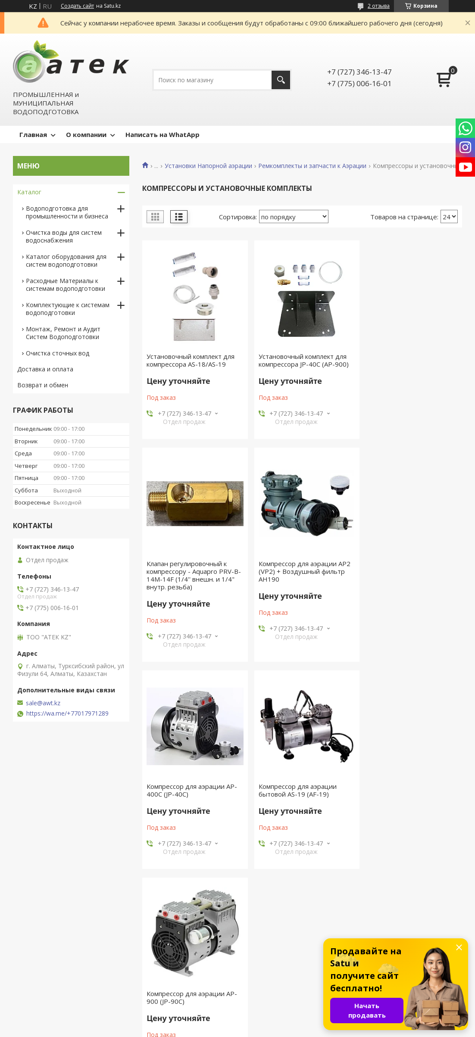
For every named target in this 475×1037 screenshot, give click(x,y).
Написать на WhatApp (162, 134)
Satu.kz (276, 1021)
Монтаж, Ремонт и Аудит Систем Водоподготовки (63, 333)
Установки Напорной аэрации (208, 166)
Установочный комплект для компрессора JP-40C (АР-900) (301, 360)
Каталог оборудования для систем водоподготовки (66, 260)
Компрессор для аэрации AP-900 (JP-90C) (192, 798)
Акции (25, 971)
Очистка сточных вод (57, 353)
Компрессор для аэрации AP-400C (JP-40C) (301, 583)
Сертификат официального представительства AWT (172, 983)
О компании (86, 134)
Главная (33, 134)
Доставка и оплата (45, 369)
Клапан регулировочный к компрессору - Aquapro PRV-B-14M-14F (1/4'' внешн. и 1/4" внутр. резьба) (408, 367)
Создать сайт (77, 6)
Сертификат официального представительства (172, 962)
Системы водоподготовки (285, 971)
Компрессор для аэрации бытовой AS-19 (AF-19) (403, 583)
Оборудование (268, 958)
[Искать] (281, 80)
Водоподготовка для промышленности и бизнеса (67, 212)
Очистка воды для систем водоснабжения (64, 236)
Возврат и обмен (42, 385)
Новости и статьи (43, 958)
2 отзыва (379, 5)
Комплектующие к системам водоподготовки (67, 309)
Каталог (29, 192)
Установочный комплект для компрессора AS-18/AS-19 (190, 360)
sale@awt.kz (43, 703)
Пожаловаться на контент (259, 1028)
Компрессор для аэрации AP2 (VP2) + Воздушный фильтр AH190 (192, 586)
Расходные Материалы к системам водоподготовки (65, 285)
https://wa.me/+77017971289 (67, 713)
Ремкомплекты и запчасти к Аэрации (312, 166)
